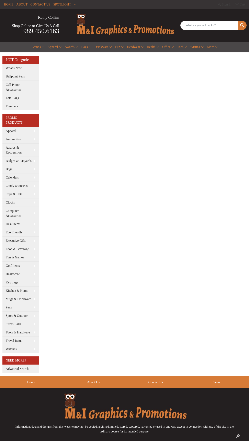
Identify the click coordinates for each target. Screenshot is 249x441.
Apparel (11, 131)
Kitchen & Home (17, 290)
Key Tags (12, 282)
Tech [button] (180, 47)
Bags (9, 169)
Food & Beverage (17, 249)
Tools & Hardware (18, 332)
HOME (8, 4)
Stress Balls (13, 324)
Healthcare (13, 274)
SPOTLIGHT (62, 4)
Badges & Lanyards (19, 160)
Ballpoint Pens (15, 76)
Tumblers (12, 106)
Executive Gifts (16, 240)
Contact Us (155, 382)
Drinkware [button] (101, 47)
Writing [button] (195, 47)
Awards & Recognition (14, 150)
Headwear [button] (133, 47)
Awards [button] (70, 47)
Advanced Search (17, 368)
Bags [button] (84, 47)
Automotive (13, 139)
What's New (14, 68)
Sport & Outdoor (17, 315)
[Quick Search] (209, 25)
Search (217, 382)
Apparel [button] (52, 47)
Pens (9, 307)
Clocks (10, 202)
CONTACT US (40, 4)
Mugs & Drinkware (18, 299)
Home (31, 382)
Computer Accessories (13, 213)
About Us (93, 382)
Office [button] (166, 47)
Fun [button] (117, 47)
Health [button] (151, 47)
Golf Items (13, 265)
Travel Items (14, 340)
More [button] (210, 47)
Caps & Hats (14, 194)
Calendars (12, 177)
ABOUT (21, 4)
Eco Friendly (14, 232)
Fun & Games (15, 257)
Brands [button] (36, 47)
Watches (11, 349)
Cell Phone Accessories (13, 87)
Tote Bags (12, 98)
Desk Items (13, 224)
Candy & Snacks (17, 185)
